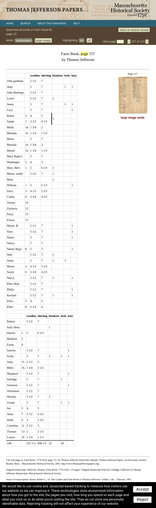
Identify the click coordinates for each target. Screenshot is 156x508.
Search (25, 23)
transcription (23, 40)
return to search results (133, 29)
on (81, 40)
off (89, 40)
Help (76, 23)
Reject (142, 499)
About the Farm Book (51, 23)
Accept (142, 489)
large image (43, 40)
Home (9, 23)
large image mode (133, 117)
